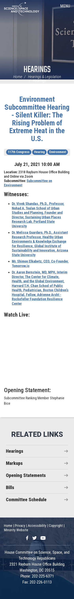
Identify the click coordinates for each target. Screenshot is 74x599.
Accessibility (37, 525)
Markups (14, 463)
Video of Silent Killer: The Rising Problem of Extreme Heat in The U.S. (37, 352)
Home (17, 76)
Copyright (56, 525)
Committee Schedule (26, 499)
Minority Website (16, 530)
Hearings (37, 70)
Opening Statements (26, 475)
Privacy (20, 525)
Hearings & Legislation (44, 76)
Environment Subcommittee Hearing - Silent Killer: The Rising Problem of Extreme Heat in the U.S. (37, 119)
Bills (10, 487)
